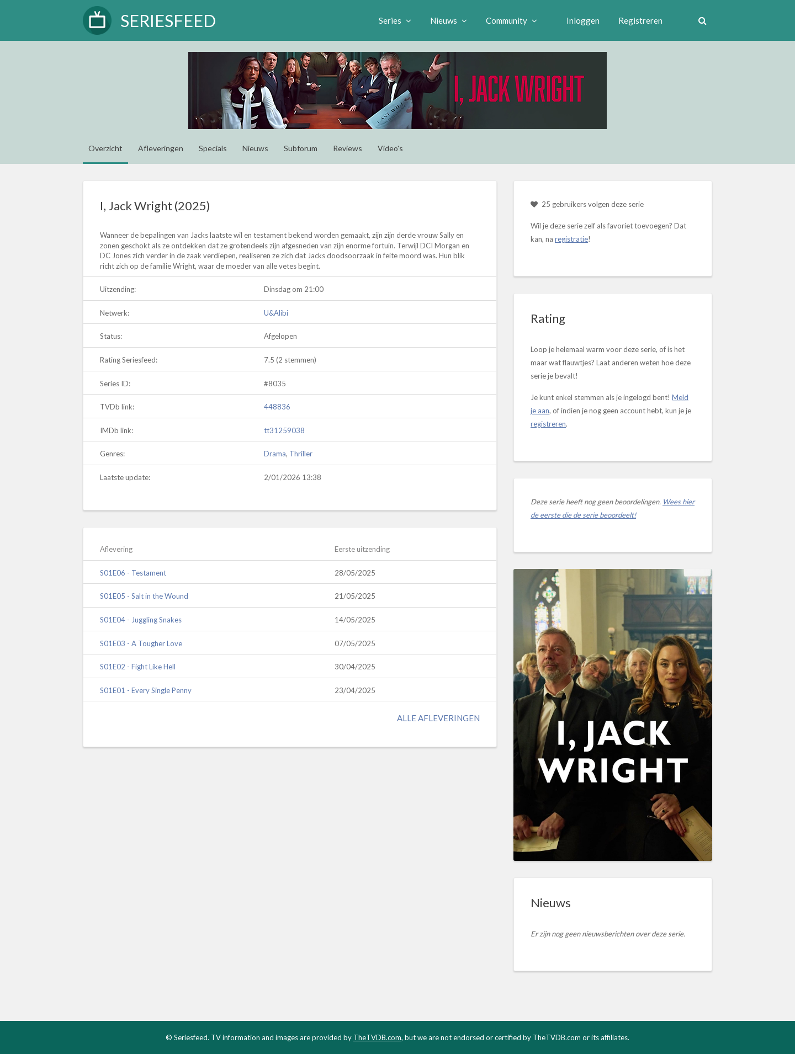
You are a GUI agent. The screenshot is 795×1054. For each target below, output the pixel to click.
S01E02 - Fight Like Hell (138, 666)
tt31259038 (284, 430)
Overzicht (105, 148)
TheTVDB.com (377, 1037)
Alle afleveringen (438, 718)
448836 (277, 406)
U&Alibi (276, 312)
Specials (213, 148)
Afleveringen (160, 148)
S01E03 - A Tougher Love (141, 643)
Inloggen (579, 20)
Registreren (636, 20)
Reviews (347, 148)
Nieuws (444, 20)
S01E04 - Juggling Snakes (141, 619)
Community (507, 20)
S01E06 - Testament (133, 572)
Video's (390, 148)
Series (391, 20)
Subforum (300, 148)
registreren (548, 423)
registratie (571, 239)
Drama (275, 453)
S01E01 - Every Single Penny (146, 690)
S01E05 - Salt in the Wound (144, 596)
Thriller (300, 453)
